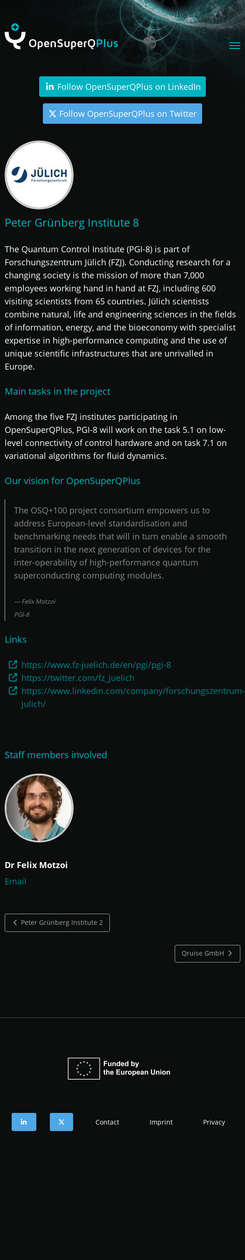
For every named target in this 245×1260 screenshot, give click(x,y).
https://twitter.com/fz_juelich (78, 677)
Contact (107, 1122)
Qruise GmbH (208, 953)
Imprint (161, 1122)
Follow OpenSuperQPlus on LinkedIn (122, 86)
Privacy (214, 1122)
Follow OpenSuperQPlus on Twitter (122, 113)
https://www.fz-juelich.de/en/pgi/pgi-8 (96, 664)
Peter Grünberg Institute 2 (57, 922)
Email (16, 881)
